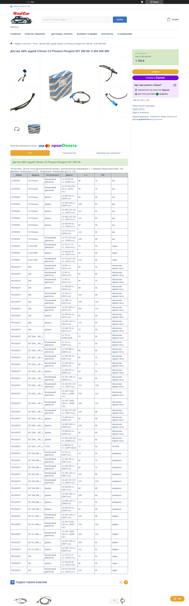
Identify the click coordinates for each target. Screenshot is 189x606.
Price (35, 44)
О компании (124, 34)
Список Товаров (35, 34)
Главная (15, 34)
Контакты (107, 34)
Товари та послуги (22, 44)
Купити (155, 72)
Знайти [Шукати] (120, 19)
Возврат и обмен (87, 34)
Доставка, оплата (62, 34)
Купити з (155, 78)
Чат (177, 598)
